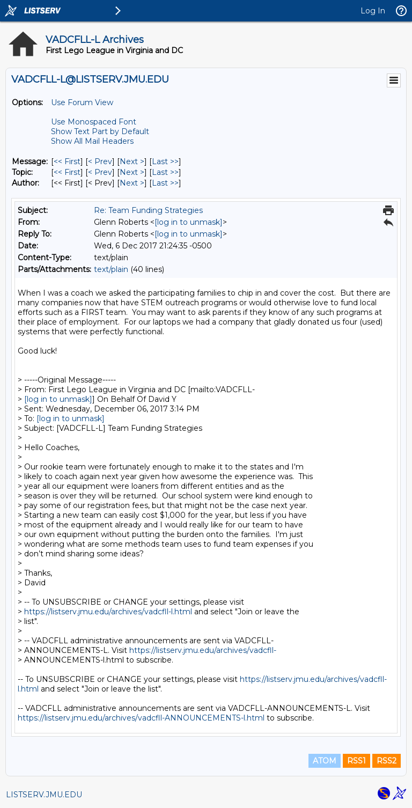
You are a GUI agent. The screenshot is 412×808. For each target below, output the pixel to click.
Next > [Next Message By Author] (132, 183)
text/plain (111, 269)
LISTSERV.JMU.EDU (44, 794)
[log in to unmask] (188, 222)
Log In (372, 11)
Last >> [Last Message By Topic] (165, 172)
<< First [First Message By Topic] (67, 172)
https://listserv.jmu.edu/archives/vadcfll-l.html (108, 611)
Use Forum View (82, 102)
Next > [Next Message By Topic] (132, 172)
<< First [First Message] (67, 161)
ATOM (324, 761)
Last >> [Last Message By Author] (165, 183)
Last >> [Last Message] (165, 161)
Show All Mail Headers (92, 141)
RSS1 (356, 761)
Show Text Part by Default (100, 131)
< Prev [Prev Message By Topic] (100, 172)
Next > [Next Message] (132, 161)
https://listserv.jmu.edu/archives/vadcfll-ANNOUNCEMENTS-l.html (141, 718)
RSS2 (386, 761)
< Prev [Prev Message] (100, 161)
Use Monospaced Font (93, 122)
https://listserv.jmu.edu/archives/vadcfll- (202, 650)
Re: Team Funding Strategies (148, 210)
